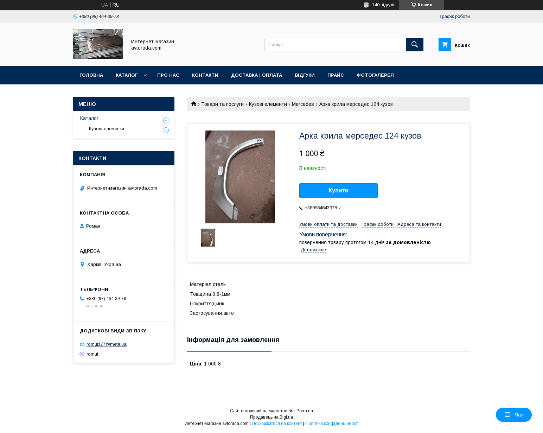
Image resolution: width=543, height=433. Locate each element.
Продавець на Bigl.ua (271, 417)
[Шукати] (414, 44)
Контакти (205, 75)
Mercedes (303, 104)
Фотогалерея (375, 75)
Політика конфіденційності (332, 423)
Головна (91, 75)
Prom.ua (304, 410)
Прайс (335, 75)
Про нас (168, 75)
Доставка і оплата (256, 75)
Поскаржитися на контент (277, 423)
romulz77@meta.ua (107, 344)
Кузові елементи (268, 104)
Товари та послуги (222, 104)
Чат (513, 415)
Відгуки (305, 75)
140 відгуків (384, 4)
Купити (339, 190)
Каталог (127, 75)
